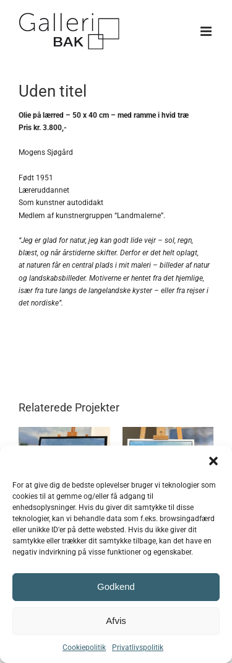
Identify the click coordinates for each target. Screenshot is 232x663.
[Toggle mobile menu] (206, 31)
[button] (213, 461)
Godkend (116, 586)
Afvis (116, 620)
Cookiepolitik (84, 647)
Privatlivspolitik (137, 647)
